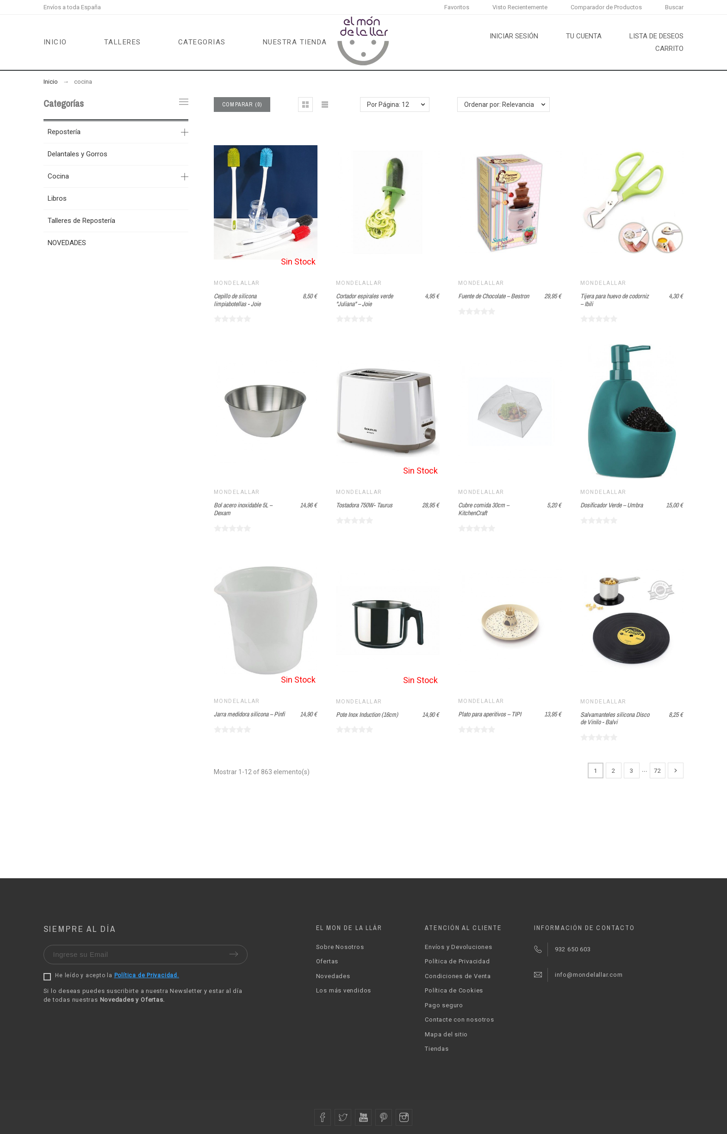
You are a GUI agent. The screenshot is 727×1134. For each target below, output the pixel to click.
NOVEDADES (67, 243)
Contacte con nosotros (459, 1019)
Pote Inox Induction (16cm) (367, 714)
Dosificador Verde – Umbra (611, 505)
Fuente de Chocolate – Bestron (493, 296)
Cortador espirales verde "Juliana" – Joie (364, 300)
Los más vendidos (343, 990)
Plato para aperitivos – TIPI (489, 714)
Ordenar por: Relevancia (499, 104)
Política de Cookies (454, 990)
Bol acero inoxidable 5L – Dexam (243, 509)
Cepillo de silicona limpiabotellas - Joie (237, 300)
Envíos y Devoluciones (458, 946)
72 (657, 770)
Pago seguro (444, 1005)
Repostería (64, 132)
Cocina (58, 176)
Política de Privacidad (457, 961)
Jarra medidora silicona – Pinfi (249, 714)
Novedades (333, 976)
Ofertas (327, 961)
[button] (305, 104)
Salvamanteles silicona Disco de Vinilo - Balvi (614, 718)
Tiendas (436, 1048)
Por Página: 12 (388, 104)
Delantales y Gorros (77, 154)
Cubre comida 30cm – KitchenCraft (483, 509)
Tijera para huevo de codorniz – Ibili (614, 300)
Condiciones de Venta (458, 976)
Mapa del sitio (446, 1034)
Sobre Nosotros (340, 946)
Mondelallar (237, 283)
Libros (57, 198)
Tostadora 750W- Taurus (364, 505)
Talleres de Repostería (81, 220)
